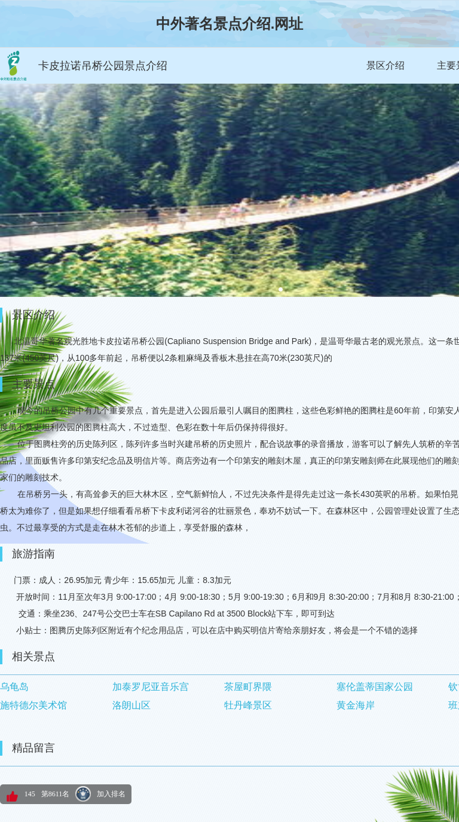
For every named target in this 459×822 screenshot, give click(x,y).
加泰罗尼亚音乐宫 (150, 687)
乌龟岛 (14, 687)
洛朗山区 (131, 705)
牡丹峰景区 (248, 705)
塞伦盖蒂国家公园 (374, 687)
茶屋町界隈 (248, 687)
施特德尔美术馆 (33, 705)
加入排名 (111, 794)
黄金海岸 (355, 705)
